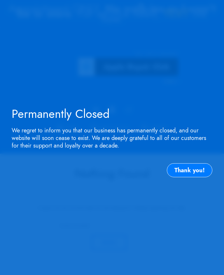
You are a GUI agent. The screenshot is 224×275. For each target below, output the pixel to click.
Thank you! (189, 170)
